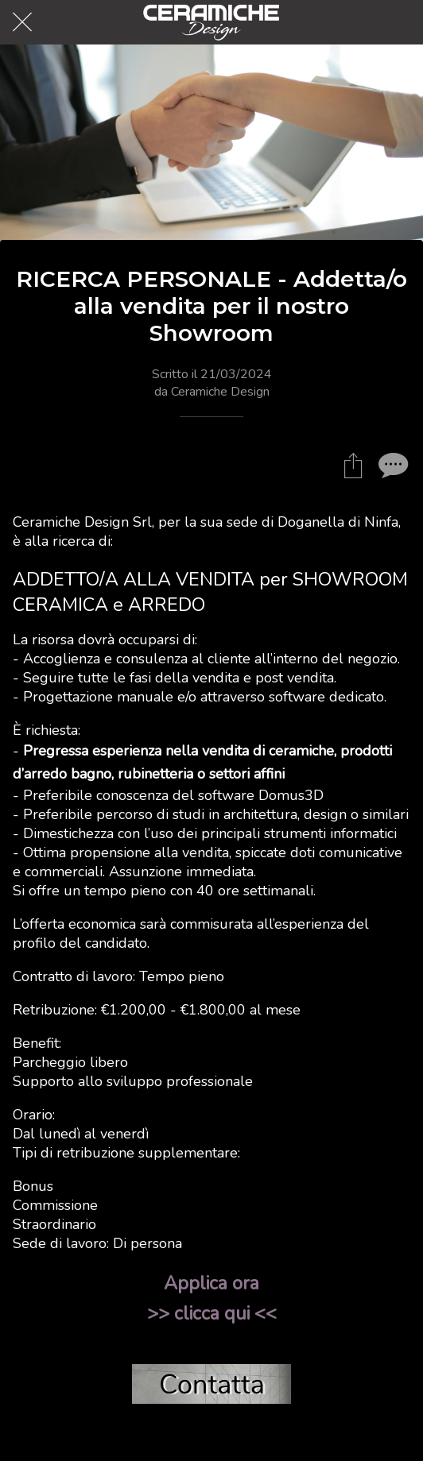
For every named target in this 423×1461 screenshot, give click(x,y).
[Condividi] (353, 465)
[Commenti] (391, 465)
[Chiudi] (22, 22)
